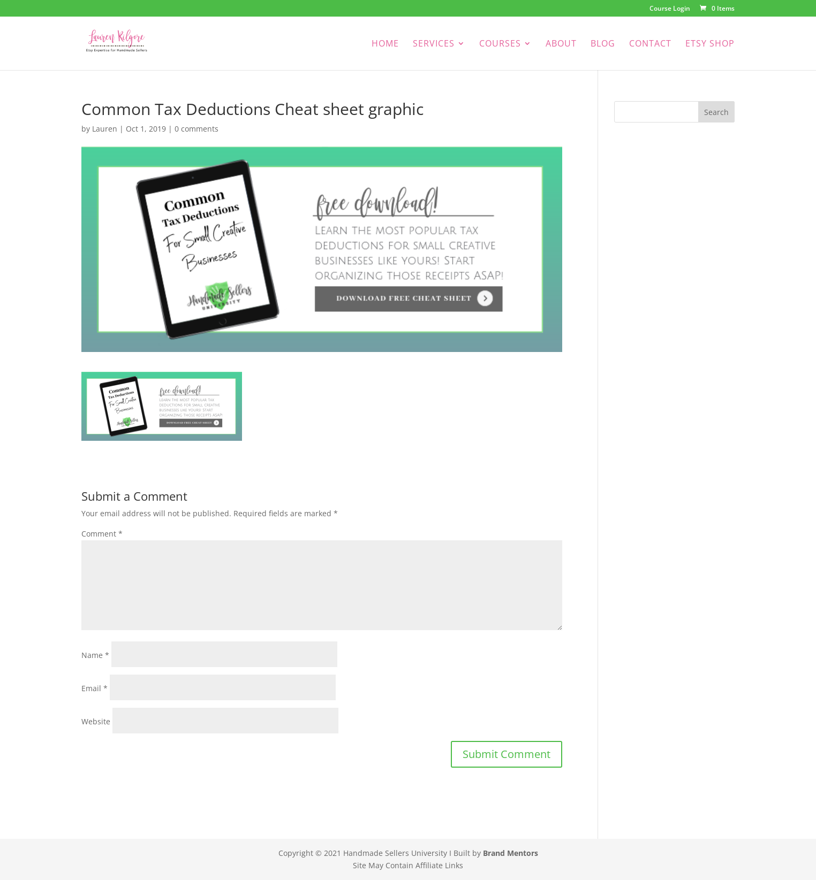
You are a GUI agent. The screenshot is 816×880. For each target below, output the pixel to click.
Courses (500, 44)
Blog (603, 44)
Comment (102, 534)
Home (385, 44)
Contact (650, 44)
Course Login (669, 9)
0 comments (196, 129)
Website (95, 721)
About (561, 44)
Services (434, 44)
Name (95, 655)
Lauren (104, 129)
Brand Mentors (510, 853)
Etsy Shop (710, 44)
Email (94, 688)
